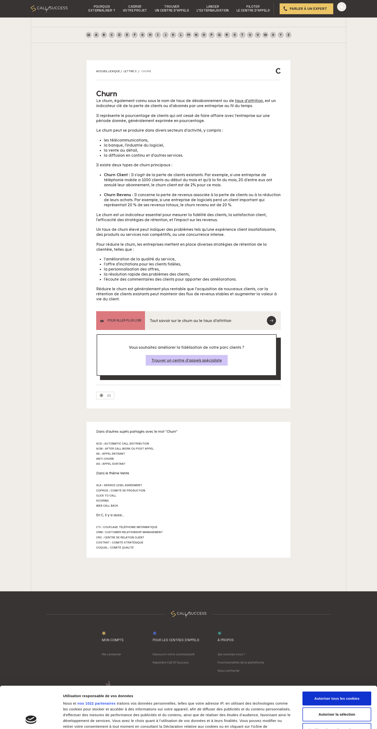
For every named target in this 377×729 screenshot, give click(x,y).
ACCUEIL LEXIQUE (108, 71)
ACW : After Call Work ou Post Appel (125, 449)
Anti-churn (105, 459)
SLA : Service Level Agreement (119, 485)
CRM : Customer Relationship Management (129, 532)
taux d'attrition (249, 100)
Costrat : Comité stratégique (119, 542)
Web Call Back (107, 506)
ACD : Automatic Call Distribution (122, 443)
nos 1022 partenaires (96, 664)
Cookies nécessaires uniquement (336, 691)
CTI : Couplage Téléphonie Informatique (126, 527)
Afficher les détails (265, 719)
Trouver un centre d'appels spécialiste (186, 360)
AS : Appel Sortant (111, 464)
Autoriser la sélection (337, 675)
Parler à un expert (308, 8)
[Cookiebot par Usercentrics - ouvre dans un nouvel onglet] (31, 719)
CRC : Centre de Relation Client (120, 537)
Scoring (102, 501)
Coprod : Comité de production (120, 490)
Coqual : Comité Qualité (115, 547)
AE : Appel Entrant (110, 454)
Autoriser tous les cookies (336, 659)
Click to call (106, 495)
